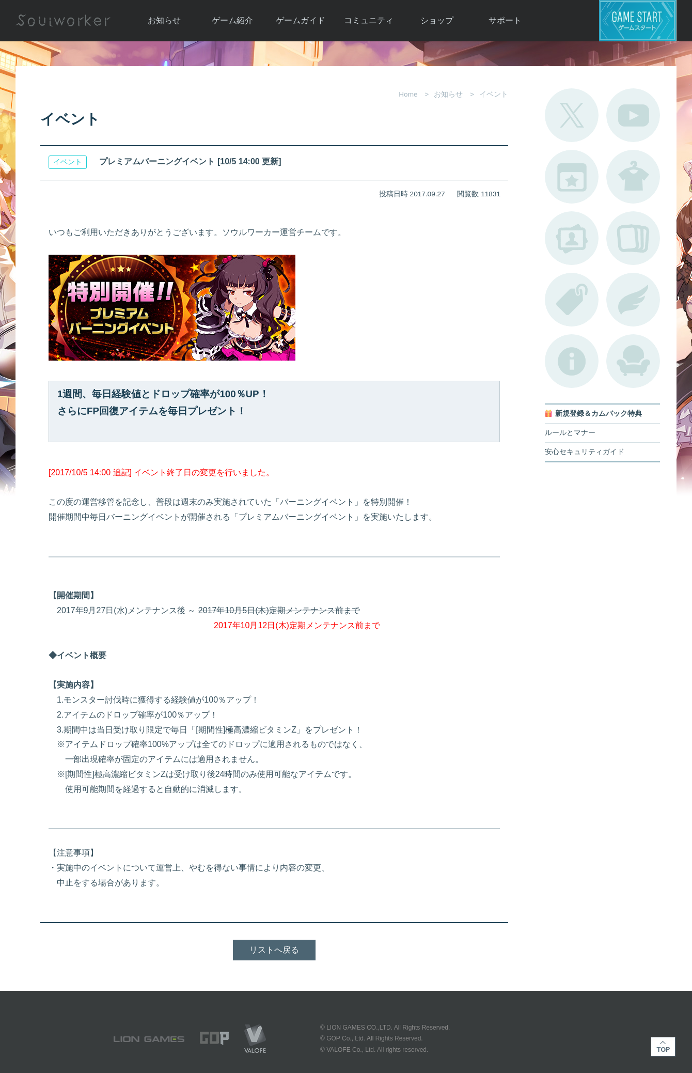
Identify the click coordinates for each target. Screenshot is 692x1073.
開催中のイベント (572, 177)
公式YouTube (633, 115)
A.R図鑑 (633, 238)
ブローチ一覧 (633, 299)
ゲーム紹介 (232, 20)
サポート (505, 20)
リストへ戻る (274, 949)
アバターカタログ (633, 177)
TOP (663, 1046)
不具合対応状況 (572, 361)
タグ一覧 (572, 299)
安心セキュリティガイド (584, 452)
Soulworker (63, 20)
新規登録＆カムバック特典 (598, 413)
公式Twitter (572, 115)
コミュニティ (369, 20)
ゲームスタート (638, 20)
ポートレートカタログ (572, 238)
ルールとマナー (570, 433)
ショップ (436, 20)
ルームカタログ (633, 361)
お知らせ (164, 20)
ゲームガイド (300, 20)
